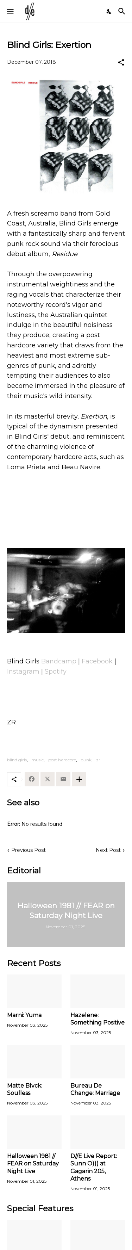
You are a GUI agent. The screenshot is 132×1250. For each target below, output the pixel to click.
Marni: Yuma (24, 1015)
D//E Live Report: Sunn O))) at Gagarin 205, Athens (93, 1167)
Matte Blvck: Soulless (24, 1089)
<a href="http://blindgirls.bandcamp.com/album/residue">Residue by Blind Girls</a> (66, 503)
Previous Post (28, 850)
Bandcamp (59, 661)
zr (98, 759)
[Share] (121, 62)
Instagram (23, 671)
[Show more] (79, 779)
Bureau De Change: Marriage (95, 1089)
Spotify (56, 671)
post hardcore (62, 759)
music (37, 759)
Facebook (97, 661)
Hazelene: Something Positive (97, 1019)
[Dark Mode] (109, 11)
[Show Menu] (9, 11)
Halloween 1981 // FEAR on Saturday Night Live (33, 1164)
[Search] (122, 11)
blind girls (17, 759)
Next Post (108, 850)
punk (86, 759)
